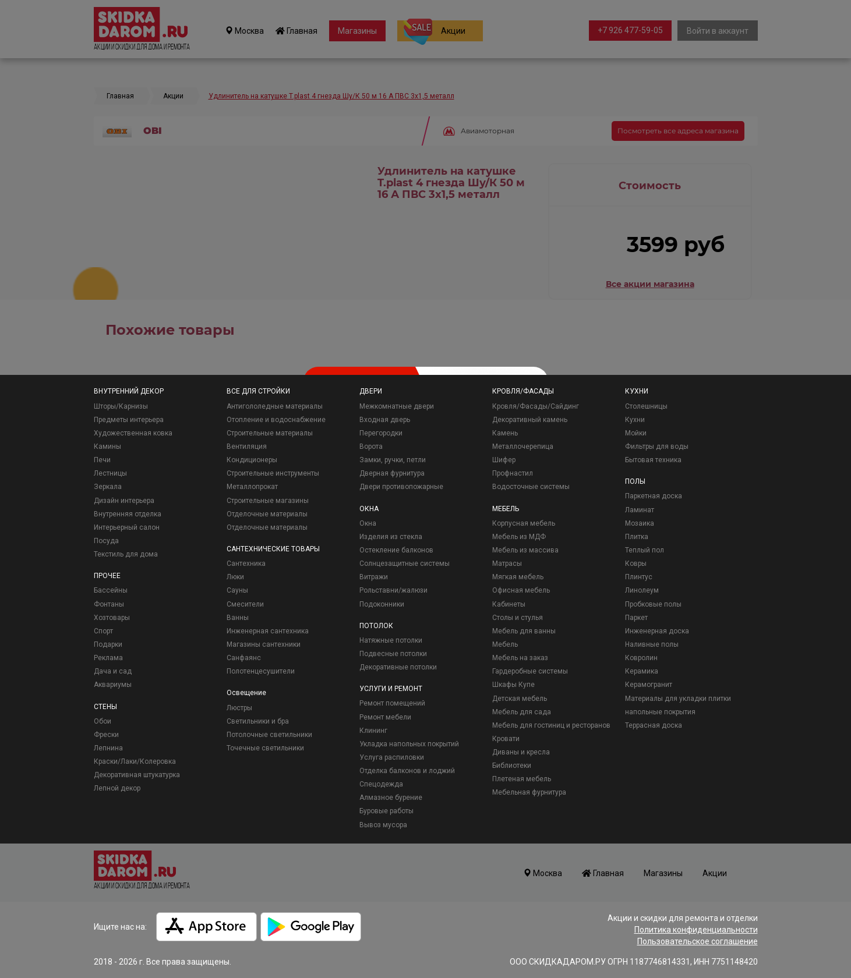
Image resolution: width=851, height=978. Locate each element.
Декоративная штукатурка (137, 775)
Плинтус (638, 577)
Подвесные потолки (393, 654)
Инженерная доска (657, 631)
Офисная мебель (521, 590)
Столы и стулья (517, 618)
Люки (235, 577)
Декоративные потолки (398, 667)
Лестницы (110, 473)
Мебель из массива (525, 550)
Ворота (371, 446)
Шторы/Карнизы (121, 406)
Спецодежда (381, 784)
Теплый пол (644, 550)
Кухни (635, 420)
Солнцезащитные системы (404, 563)
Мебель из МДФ (519, 537)
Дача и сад (113, 671)
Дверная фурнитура (392, 473)
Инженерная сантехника (268, 631)
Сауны (237, 590)
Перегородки (380, 433)
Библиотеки (511, 765)
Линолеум (642, 590)
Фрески (106, 735)
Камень (505, 433)
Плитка (636, 537)
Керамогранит (648, 685)
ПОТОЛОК (376, 626)
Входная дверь (384, 420)
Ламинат (639, 510)
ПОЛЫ (635, 481)
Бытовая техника (653, 460)
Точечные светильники (265, 748)
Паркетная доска (653, 496)
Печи (102, 460)
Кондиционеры (252, 460)
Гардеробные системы (530, 671)
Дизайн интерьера (124, 501)
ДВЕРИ (370, 391)
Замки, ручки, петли (392, 460)
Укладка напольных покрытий (409, 744)
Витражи (373, 577)
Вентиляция (247, 446)
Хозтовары (112, 618)
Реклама (108, 658)
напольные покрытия (660, 712)
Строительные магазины (268, 501)
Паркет (636, 618)
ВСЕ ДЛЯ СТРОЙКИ (258, 391)
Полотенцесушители (261, 671)
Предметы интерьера (129, 420)
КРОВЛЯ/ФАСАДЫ (523, 391)
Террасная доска (653, 725)
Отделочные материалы (267, 514)
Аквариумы (113, 685)
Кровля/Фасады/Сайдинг (535, 406)
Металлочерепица (522, 446)
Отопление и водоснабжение (276, 420)
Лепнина (108, 748)
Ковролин (641, 658)
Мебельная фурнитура (529, 792)
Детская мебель (519, 698)
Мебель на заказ (520, 658)
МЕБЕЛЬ (505, 509)
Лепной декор (117, 788)
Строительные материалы (270, 433)
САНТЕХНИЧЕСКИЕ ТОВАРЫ (273, 549)
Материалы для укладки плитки (678, 698)
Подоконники (381, 604)
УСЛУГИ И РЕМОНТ (390, 689)
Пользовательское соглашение (697, 941)
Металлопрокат (252, 487)
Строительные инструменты (273, 473)
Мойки (636, 433)
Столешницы (646, 406)
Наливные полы (652, 644)
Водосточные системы (531, 487)
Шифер (503, 460)
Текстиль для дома (126, 554)
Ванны (238, 618)
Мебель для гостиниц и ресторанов (551, 725)
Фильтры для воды (656, 446)
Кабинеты (508, 604)
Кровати (506, 739)
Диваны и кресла (521, 752)
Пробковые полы (653, 604)
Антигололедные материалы (275, 406)
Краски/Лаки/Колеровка (135, 761)
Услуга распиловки (391, 757)
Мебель (505, 644)
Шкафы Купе (513, 685)
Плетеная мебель (521, 779)
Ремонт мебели (385, 717)
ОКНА (369, 509)
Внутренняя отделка (127, 514)
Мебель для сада (521, 712)
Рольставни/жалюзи (393, 590)
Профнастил (512, 473)
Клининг (373, 731)
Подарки (108, 644)
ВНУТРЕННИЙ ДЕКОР (129, 391)
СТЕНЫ (105, 707)
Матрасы (507, 563)
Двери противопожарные (401, 487)
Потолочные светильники (269, 735)
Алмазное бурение (390, 797)
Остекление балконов (396, 550)
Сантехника (246, 563)
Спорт (103, 631)
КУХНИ (636, 391)
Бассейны (111, 590)
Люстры (239, 708)
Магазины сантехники (264, 644)
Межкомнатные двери (396, 406)
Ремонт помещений (392, 703)
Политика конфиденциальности (696, 929)
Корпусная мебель (523, 523)
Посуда (106, 541)
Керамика (641, 671)
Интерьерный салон (127, 527)
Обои (102, 721)
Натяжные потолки (390, 640)
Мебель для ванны (524, 631)
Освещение (246, 693)
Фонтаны (109, 604)
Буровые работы (386, 811)
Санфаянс (244, 658)
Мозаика (639, 523)
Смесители (245, 604)
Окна (367, 523)
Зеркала (108, 487)
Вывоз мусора (383, 825)
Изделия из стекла (390, 537)
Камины (107, 446)
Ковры (636, 563)
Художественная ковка (133, 433)
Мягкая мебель (517, 577)
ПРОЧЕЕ (107, 576)
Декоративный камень (529, 420)
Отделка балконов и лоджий (407, 771)
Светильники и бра (258, 721)
